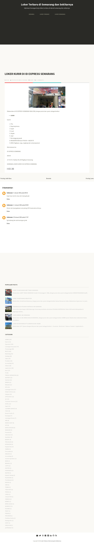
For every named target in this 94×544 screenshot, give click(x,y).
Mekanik (7, 385)
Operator (7, 344)
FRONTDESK (8, 470)
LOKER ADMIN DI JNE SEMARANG (21, 315)
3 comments (40, 80)
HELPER (7, 473)
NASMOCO (8, 506)
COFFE (7, 466)
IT (5, 373)
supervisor (8, 368)
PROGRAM (8, 516)
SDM (6, 485)
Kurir (31, 80)
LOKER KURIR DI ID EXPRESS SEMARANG (30, 74)
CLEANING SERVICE (10, 408)
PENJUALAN (8, 442)
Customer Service (10, 401)
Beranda (31, 14)
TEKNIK (7, 487)
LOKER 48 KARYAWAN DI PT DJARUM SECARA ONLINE (27, 323)
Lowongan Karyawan (10, 346)
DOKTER (7, 468)
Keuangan (8, 416)
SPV (6, 425)
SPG (6, 387)
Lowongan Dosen (10, 418)
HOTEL (7, 404)
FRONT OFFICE (9, 392)
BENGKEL (7, 463)
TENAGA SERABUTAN (10, 375)
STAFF (6, 523)
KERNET (7, 501)
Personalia (8, 451)
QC (6, 399)
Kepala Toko (8, 447)
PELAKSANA (8, 477)
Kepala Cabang (9, 475)
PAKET (7, 511)
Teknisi (7, 366)
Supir (6, 406)
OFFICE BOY (8, 396)
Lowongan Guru (9, 389)
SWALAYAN (8, 525)
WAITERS (7, 377)
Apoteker (7, 437)
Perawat (7, 432)
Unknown (10, 193)
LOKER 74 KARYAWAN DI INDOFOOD (22, 298)
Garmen (7, 380)
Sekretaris (8, 435)
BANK (6, 461)
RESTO (7, 351)
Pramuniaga (8, 349)
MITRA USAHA (8, 504)
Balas (8, 199)
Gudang (7, 356)
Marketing (8, 354)
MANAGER (7, 430)
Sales (6, 358)
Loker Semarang (60, 14)
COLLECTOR (8, 497)
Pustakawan (8, 480)
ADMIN (7, 339)
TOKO (6, 411)
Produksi (7, 361)
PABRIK (7, 449)
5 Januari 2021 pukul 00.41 (20, 193)
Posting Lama (90, 178)
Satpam (7, 394)
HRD (6, 420)
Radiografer (8, 520)
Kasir (6, 342)
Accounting (8, 363)
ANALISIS (7, 454)
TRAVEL (7, 492)
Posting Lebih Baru (5, 178)
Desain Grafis (8, 413)
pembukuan (8, 528)
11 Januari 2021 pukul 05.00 (20, 205)
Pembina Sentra (9, 518)
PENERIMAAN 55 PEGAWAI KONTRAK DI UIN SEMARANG (27, 306)
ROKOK (7, 482)
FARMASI (7, 499)
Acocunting (8, 456)
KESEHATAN (8, 444)
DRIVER (7, 382)
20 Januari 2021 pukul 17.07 (20, 217)
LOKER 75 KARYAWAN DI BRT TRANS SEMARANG (25, 290)
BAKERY (7, 439)
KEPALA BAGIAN (9, 427)
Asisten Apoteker (10, 458)
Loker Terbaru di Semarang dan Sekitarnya (47, 4)
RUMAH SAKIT (8, 423)
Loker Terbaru (44, 14)
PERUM (7, 513)
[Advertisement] (47, 30)
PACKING (7, 508)
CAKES (7, 494)
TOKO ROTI (8, 489)
